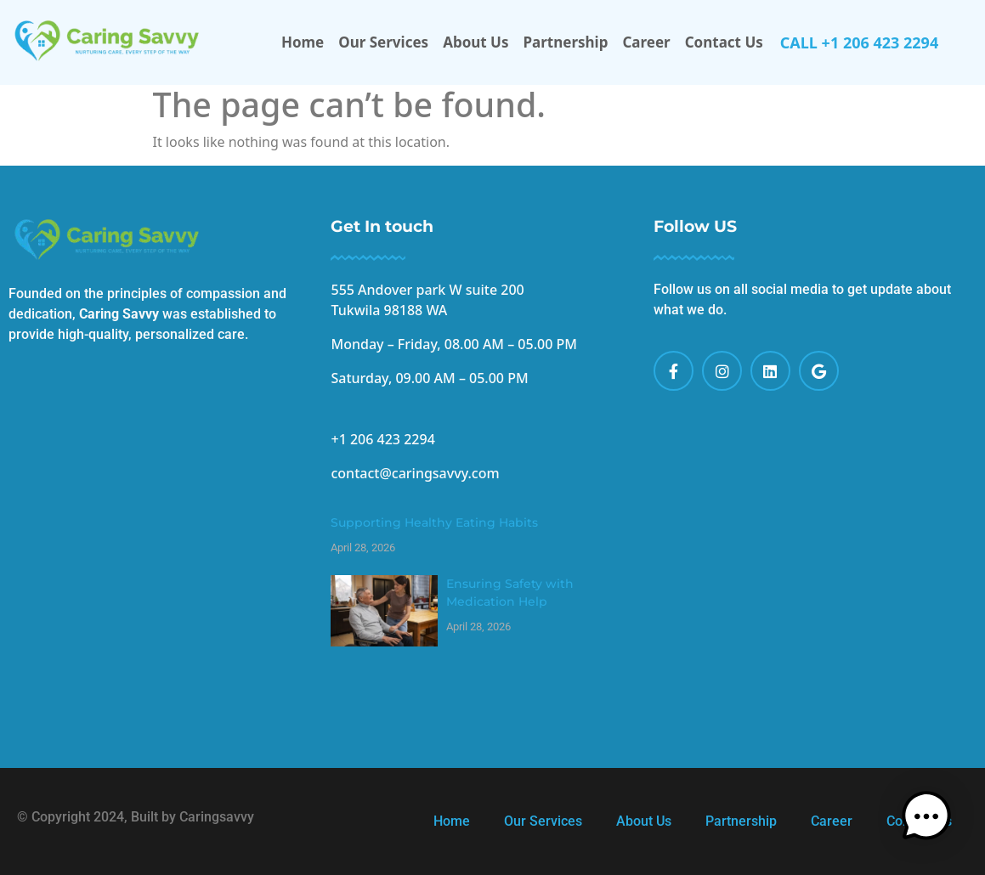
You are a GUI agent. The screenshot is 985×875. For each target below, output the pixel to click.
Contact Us (724, 42)
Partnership (566, 42)
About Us (475, 42)
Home (302, 42)
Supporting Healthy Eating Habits (434, 522)
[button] (932, 822)
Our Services (383, 42)
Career (646, 42)
